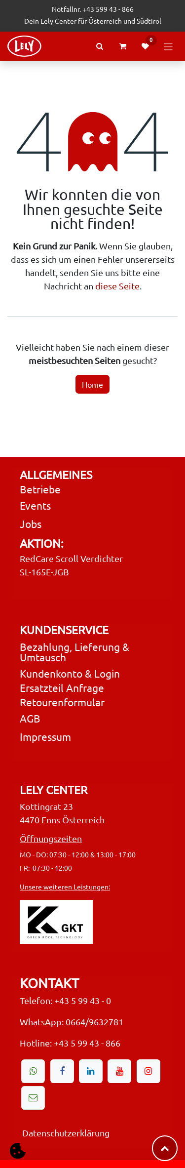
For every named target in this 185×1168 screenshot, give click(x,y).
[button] (17, 1150)
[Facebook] (62, 1071)
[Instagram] (148, 1071)
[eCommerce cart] (122, 46)
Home (92, 384)
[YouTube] (119, 1071)
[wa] (33, 1071)
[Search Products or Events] (100, 46)
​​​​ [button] (164, 1148)
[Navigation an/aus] (168, 46)
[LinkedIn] (91, 1071)
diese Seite (117, 286)
